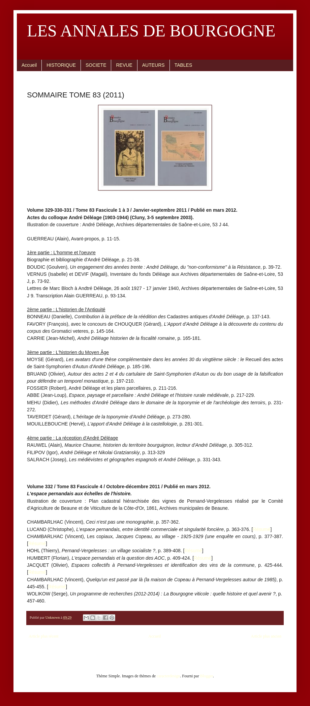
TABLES (183, 65)
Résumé (261, 529)
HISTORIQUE (61, 65)
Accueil (29, 65)
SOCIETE (96, 65)
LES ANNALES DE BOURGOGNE (151, 30)
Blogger (206, 676)
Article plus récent (44, 636)
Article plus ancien (266, 636)
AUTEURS (153, 65)
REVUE (124, 65)
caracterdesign (168, 676)
